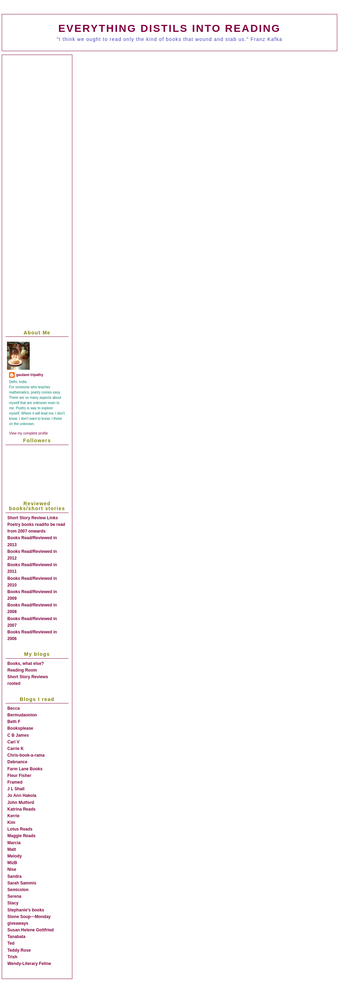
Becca (13, 708)
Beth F (13, 721)
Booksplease (20, 728)
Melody (14, 856)
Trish (12, 956)
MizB (12, 862)
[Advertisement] (65, 127)
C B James (18, 735)
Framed (14, 782)
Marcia (14, 842)
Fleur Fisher (19, 775)
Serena (14, 896)
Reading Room (22, 670)
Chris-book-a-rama (26, 755)
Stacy (13, 903)
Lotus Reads (20, 829)
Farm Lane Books (25, 768)
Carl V (13, 742)
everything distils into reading (169, 28)
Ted (10, 943)
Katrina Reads (21, 809)
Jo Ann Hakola (21, 795)
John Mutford (20, 802)
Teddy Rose (19, 950)
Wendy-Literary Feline (29, 963)
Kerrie (13, 815)
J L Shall (15, 788)
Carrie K (15, 748)
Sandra (14, 876)
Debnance (17, 761)
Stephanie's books (25, 910)
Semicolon (18, 889)
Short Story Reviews (27, 676)
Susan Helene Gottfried (30, 930)
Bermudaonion (22, 715)
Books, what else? (25, 663)
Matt (11, 849)
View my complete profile (28, 433)
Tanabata (16, 936)
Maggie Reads (21, 835)
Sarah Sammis (21, 883)
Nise (11, 869)
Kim (11, 822)
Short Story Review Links (32, 517)
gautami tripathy (29, 375)
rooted (13, 683)
